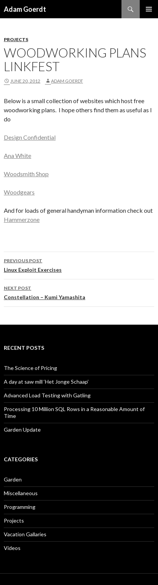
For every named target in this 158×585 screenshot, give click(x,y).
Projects (16, 39)
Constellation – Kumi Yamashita (79, 292)
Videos (12, 548)
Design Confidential (30, 137)
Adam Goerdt (25, 9)
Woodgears (19, 192)
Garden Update (22, 429)
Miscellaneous (21, 493)
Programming (19, 507)
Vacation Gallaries (25, 534)
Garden (13, 479)
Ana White (17, 155)
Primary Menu (149, 9)
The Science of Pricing (30, 368)
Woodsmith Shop (26, 173)
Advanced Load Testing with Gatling (47, 395)
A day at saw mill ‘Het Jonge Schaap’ (46, 381)
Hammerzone (22, 219)
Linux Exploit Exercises (79, 264)
